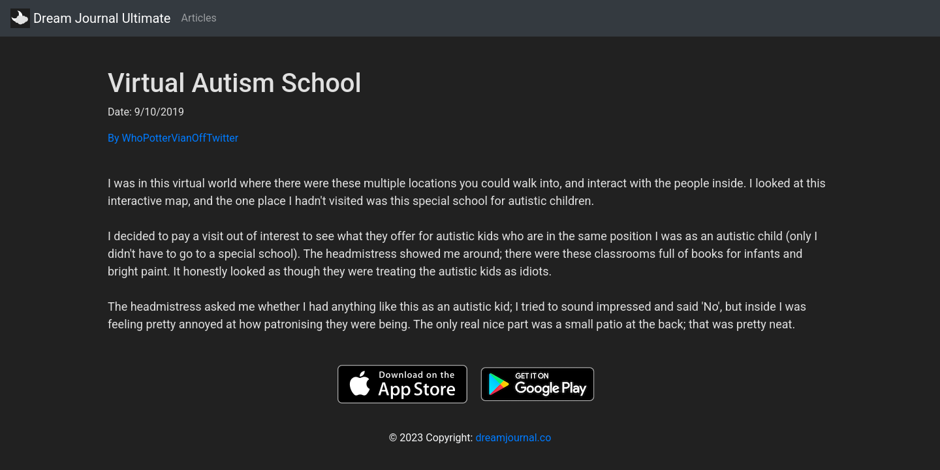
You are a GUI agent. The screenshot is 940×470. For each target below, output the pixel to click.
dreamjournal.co (513, 437)
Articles (198, 18)
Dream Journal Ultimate (90, 18)
